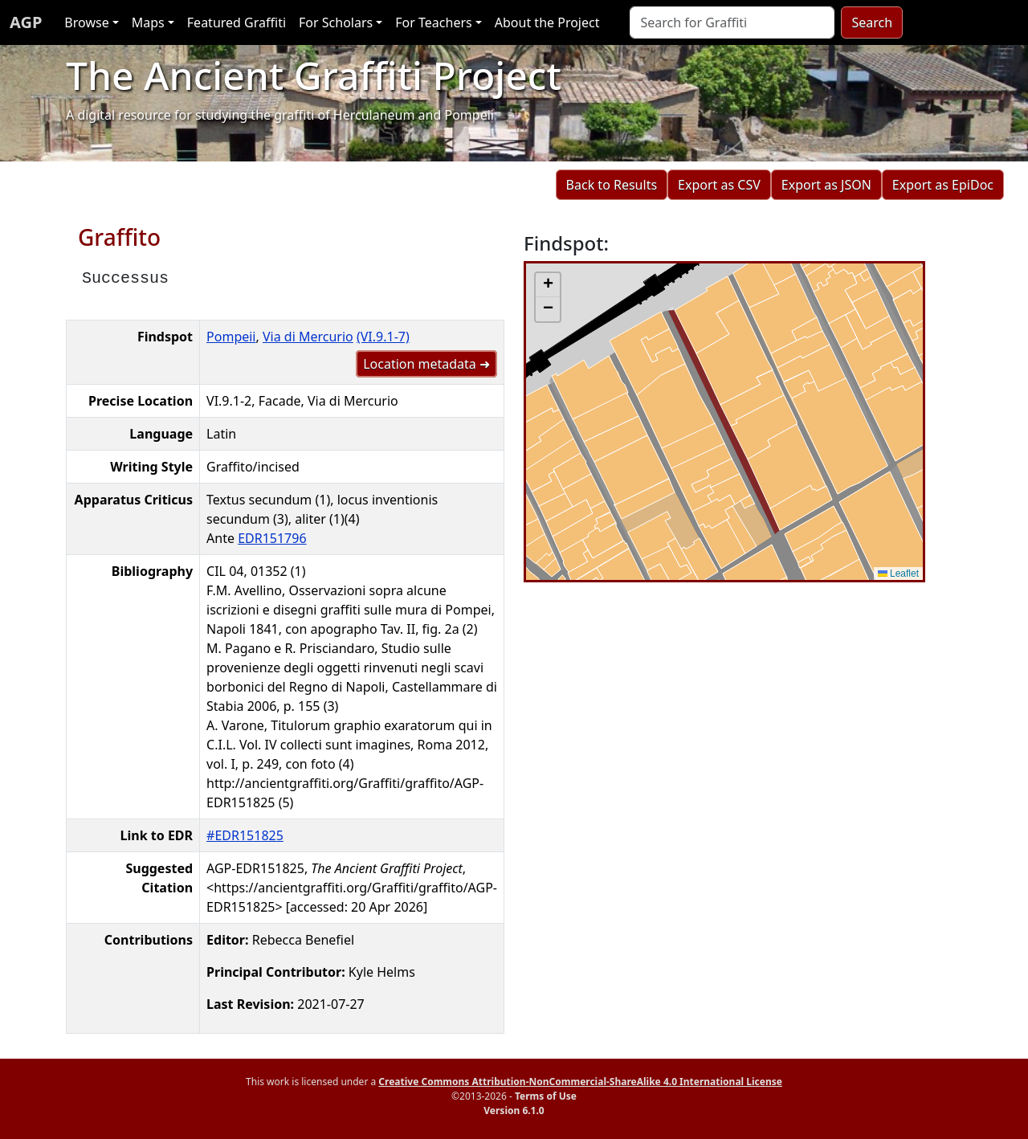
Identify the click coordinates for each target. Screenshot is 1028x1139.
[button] (548, 285)
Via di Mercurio (308, 336)
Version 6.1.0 (513, 1110)
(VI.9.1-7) (383, 336)
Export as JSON (826, 185)
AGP (26, 22)
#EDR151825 (245, 835)
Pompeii (230, 336)
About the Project (547, 22)
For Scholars (336, 22)
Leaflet (898, 573)
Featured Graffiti (236, 22)
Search (871, 22)
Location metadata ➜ (426, 364)
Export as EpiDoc (942, 185)
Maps (148, 22)
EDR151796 (272, 538)
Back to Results (611, 185)
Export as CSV (719, 185)
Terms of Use (546, 1096)
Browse (86, 22)
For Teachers (433, 22)
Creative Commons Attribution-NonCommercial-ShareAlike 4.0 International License (580, 1081)
